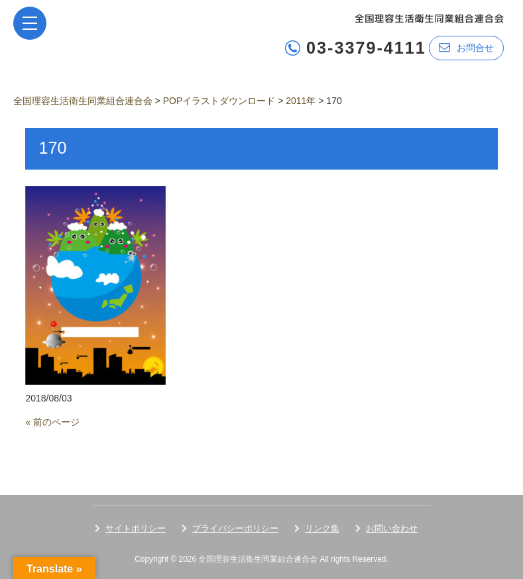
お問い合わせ (392, 528)
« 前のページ (52, 422)
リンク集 (322, 528)
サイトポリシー (135, 528)
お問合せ (466, 47)
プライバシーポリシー (235, 528)
